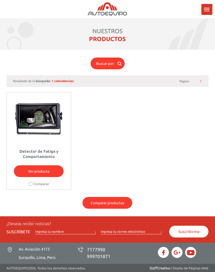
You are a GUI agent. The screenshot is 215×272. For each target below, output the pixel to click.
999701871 (99, 256)
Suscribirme (189, 231)
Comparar (41, 184)
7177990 (96, 249)
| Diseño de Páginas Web (179, 268)
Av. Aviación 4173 (37, 253)
